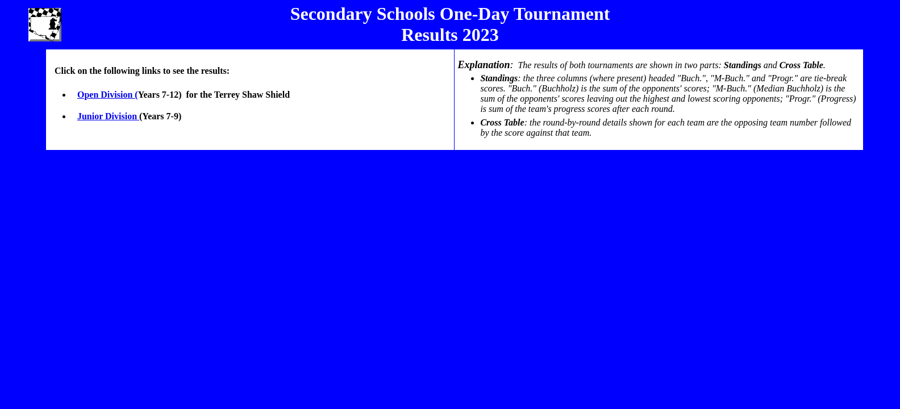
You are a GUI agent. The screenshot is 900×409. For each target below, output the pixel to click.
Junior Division (108, 116)
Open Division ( (107, 94)
